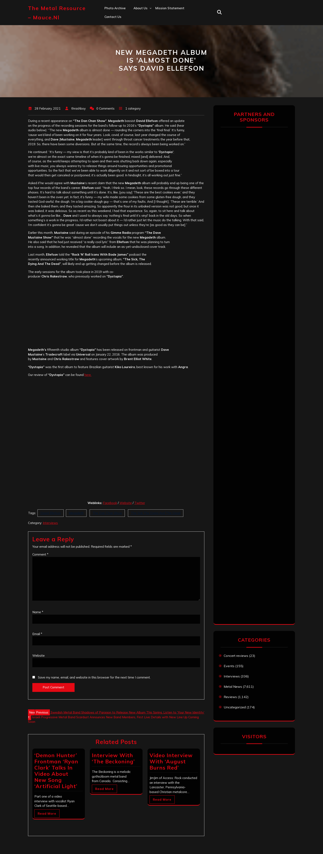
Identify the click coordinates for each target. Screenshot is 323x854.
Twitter (139, 503)
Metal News (233, 686)
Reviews (230, 697)
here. (87, 375)
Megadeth (76, 513)
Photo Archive (115, 8)
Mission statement (169, 8)
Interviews (50, 523)
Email (37, 634)
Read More (47, 813)
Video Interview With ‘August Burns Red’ (171, 761)
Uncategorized (235, 707)
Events (229, 666)
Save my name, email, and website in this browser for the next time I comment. (94, 677)
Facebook (110, 503)
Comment (40, 554)
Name (37, 612)
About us (140, 8)
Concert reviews (236, 656)
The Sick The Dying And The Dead (155, 513)
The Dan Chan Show (107, 513)
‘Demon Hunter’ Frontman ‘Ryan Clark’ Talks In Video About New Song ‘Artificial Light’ (56, 770)
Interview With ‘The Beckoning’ (113, 758)
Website (125, 503)
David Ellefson (50, 513)
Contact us (112, 17)
